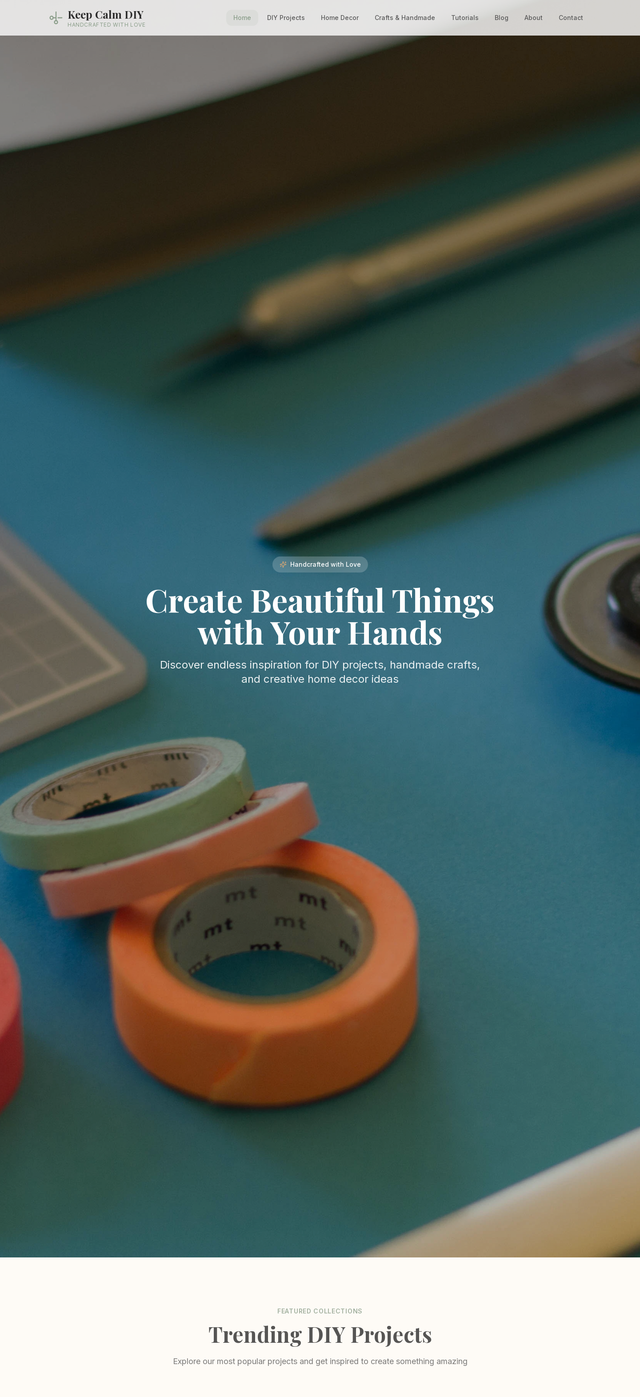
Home (242, 17)
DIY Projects (286, 17)
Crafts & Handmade (405, 17)
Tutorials (465, 17)
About (533, 17)
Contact (571, 17)
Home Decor (340, 17)
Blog (501, 17)
